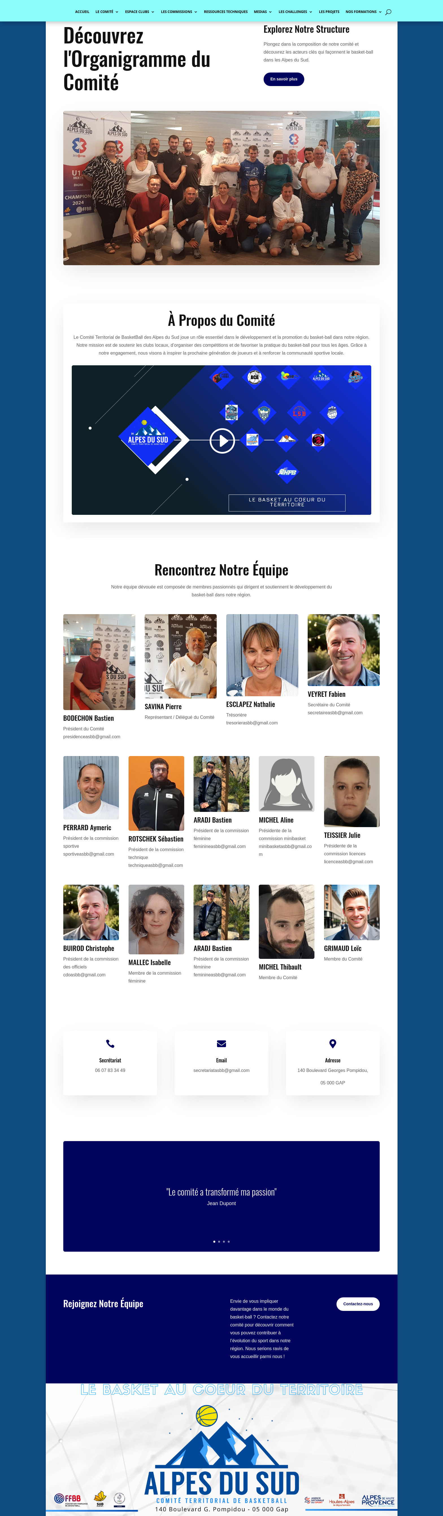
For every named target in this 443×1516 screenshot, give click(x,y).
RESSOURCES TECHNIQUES (226, 12)
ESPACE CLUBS (137, 12)
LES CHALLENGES (293, 12)
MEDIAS (260, 12)
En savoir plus (283, 79)
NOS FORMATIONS (361, 12)
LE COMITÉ (104, 12)
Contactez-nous (358, 1304)
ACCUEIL (82, 12)
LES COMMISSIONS (176, 12)
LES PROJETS (329, 12)
